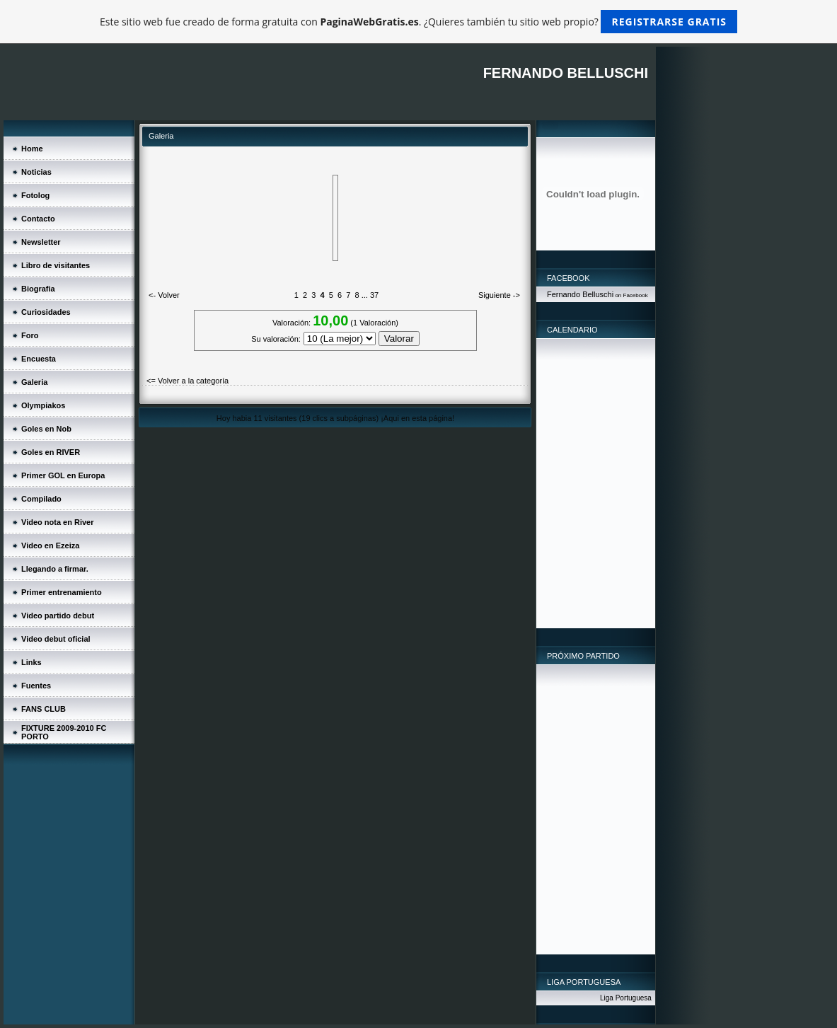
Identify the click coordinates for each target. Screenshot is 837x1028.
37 (374, 295)
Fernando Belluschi (580, 294)
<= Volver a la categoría (187, 380)
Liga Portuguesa (626, 998)
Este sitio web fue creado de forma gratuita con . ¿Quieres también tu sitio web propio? (418, 21)
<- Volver (164, 295)
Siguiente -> (499, 295)
